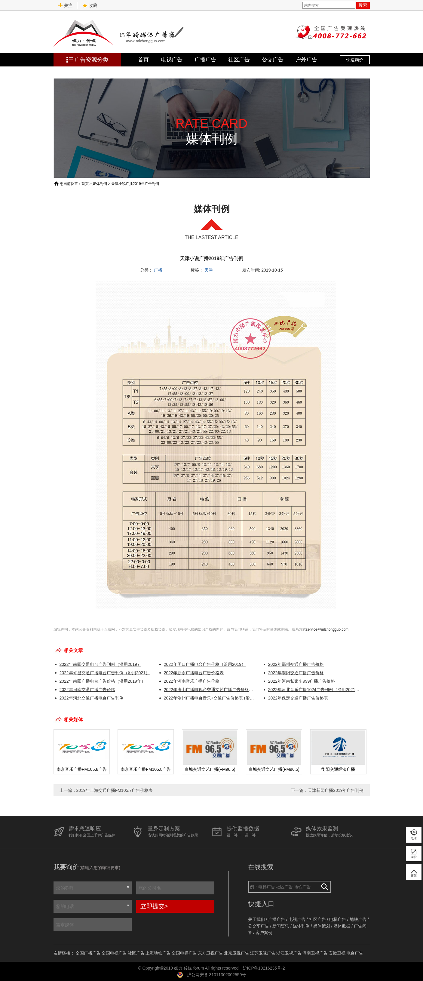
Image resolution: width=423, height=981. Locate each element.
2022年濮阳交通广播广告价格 (296, 672)
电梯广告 (337, 919)
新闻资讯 (280, 926)
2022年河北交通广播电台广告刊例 (92, 698)
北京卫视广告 (236, 953)
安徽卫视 (337, 953)
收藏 (90, 5)
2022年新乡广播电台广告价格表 (194, 672)
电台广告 (354, 953)
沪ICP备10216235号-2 (264, 968)
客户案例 (264, 932)
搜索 (363, 5)
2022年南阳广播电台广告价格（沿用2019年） (103, 681)
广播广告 (205, 60)
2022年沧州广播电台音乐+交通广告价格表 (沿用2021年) (210, 698)
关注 (65, 5)
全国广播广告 (88, 953)
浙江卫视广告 (289, 953)
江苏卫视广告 (262, 953)
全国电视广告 (114, 953)
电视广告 (171, 60)
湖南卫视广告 (315, 953)
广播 (158, 270)
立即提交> (154, 906)
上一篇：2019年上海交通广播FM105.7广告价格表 (106, 790)
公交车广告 (258, 926)
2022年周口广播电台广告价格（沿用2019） (205, 664)
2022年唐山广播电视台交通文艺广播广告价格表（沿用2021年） (210, 689)
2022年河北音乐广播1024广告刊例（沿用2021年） (314, 689)
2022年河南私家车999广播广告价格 (301, 681)
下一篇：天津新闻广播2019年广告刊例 (327, 790)
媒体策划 (321, 926)
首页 (143, 60)
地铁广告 (358, 919)
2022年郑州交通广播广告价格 (296, 664)
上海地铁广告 (158, 953)
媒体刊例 (100, 184)
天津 (208, 270)
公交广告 (273, 60)
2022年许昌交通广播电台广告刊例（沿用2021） (105, 672)
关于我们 (256, 919)
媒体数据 (341, 926)
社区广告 (239, 60)
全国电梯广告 (184, 953)
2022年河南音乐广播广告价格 (191, 681)
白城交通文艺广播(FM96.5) (209, 769)
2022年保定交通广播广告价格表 (298, 698)
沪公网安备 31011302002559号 (216, 974)
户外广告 (306, 60)
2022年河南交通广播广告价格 (87, 689)
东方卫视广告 (210, 953)
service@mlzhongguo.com (327, 629)
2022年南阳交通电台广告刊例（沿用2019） (100, 664)
